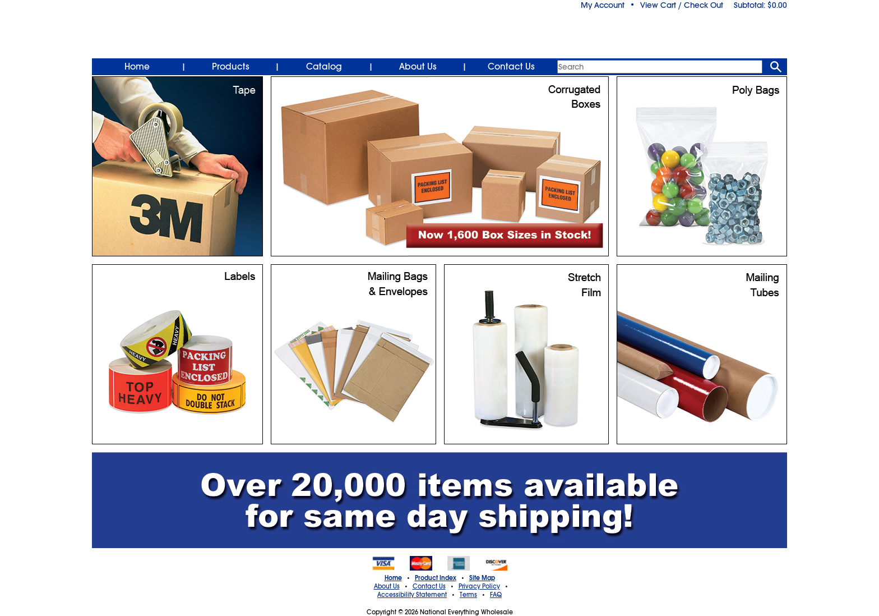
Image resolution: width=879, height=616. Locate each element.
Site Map (482, 578)
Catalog (324, 66)
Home (137, 66)
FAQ (496, 595)
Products (230, 66)
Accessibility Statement (412, 595)
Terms (468, 595)
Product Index (435, 578)
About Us (418, 66)
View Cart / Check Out (681, 5)
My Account (602, 5)
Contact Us (511, 66)
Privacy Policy (479, 586)
